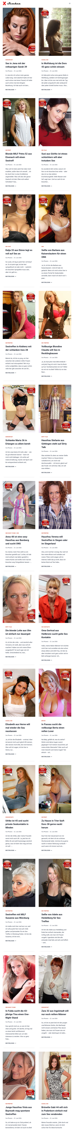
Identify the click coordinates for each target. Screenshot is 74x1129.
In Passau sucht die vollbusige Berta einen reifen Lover (54, 708)
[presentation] (19, 31)
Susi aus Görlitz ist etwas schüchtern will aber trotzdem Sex (53, 156)
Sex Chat (8, 244)
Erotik (43, 701)
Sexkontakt (9, 59)
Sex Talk (44, 149)
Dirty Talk (44, 426)
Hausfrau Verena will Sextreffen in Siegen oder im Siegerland (54, 525)
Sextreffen (9, 337)
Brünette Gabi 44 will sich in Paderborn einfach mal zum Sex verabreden (54, 1080)
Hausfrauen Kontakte (43, 1125)
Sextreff (8, 149)
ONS (42, 244)
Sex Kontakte (45, 611)
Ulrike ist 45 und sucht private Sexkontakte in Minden (15, 803)
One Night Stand (10, 519)
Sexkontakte (9, 797)
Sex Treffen (45, 337)
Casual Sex (44, 59)
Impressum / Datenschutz (61, 1125)
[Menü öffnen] (69, 3)
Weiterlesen (10, 89)
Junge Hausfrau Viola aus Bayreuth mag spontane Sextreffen (17, 1080)
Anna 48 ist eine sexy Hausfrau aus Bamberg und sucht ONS (18, 525)
